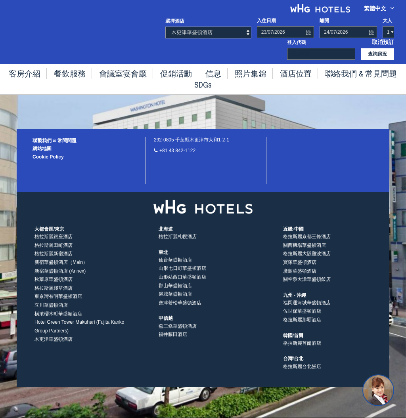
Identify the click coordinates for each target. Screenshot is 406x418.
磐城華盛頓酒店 (175, 300)
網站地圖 (42, 148)
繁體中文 (379, 8)
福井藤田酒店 (173, 341)
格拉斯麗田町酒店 (53, 251)
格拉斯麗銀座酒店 (53, 243)
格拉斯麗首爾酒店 (302, 349)
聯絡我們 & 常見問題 (325, 71)
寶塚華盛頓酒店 (299, 268)
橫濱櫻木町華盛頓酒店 (58, 320)
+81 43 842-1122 (177, 150)
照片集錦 (231, 71)
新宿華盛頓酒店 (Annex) (60, 277)
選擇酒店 (174, 21)
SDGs (374, 71)
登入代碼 (296, 41)
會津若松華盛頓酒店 (180, 308)
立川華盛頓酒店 (51, 311)
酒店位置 (270, 71)
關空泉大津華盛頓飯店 (307, 285)
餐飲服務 (76, 71)
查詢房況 (377, 53)
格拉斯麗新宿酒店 (53, 260)
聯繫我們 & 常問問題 (55, 140)
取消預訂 (384, 41)
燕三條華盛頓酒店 (178, 332)
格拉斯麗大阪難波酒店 (307, 260)
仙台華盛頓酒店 (175, 266)
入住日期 (266, 20)
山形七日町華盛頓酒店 (182, 274)
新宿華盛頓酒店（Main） (61, 268)
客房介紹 (37, 71)
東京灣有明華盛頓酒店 (58, 302)
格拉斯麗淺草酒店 (53, 294)
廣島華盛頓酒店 (299, 277)
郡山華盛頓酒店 (175, 291)
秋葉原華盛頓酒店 (53, 285)
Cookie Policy (48, 157)
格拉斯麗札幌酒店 (178, 243)
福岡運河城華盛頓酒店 (307, 308)
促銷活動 (166, 71)
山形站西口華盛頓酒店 (182, 283)
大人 (387, 20)
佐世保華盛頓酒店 (302, 317)
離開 (324, 20)
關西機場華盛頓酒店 (304, 251)
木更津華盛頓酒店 (53, 345)
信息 (199, 71)
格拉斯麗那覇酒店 (302, 326)
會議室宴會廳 (121, 71)
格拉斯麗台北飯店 (302, 372)
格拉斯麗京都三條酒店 (307, 243)
